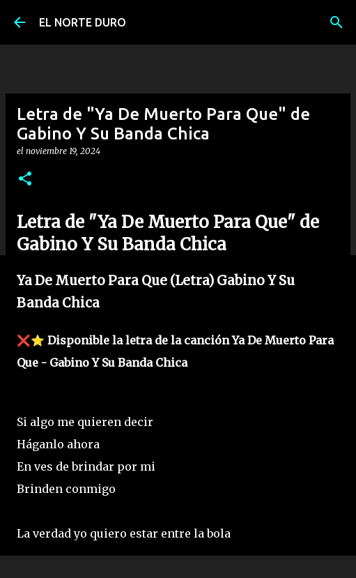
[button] (25, 179)
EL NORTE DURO (82, 22)
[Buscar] (336, 22)
